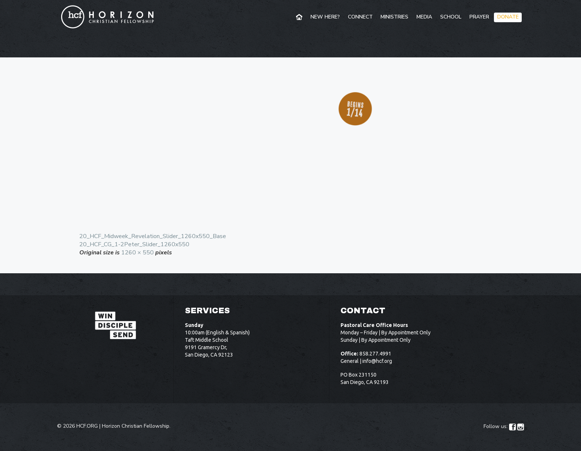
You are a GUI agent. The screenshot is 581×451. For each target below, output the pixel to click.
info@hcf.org (377, 361)
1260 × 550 (137, 252)
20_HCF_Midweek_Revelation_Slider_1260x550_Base (152, 236)
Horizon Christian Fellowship (135, 426)
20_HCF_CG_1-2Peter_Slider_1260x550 (134, 244)
